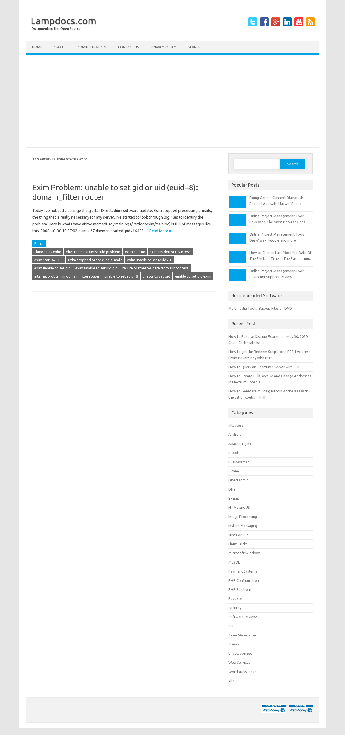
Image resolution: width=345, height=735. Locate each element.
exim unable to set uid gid (96, 268)
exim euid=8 (135, 252)
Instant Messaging (243, 526)
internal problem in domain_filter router (67, 276)
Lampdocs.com (63, 20)
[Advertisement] (172, 101)
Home (37, 47)
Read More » (160, 231)
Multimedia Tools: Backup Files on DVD (260, 308)
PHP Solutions (240, 589)
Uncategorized (240, 653)
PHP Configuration (243, 580)
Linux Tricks (237, 544)
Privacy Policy (163, 47)
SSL (231, 626)
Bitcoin (234, 453)
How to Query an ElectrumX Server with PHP (264, 367)
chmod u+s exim (47, 252)
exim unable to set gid (52, 268)
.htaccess (235, 425)
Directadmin (238, 480)
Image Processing (242, 517)
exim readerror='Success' (170, 252)
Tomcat (234, 644)
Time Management (243, 635)
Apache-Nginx (239, 444)
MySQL (234, 562)
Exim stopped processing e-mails (95, 260)
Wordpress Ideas (242, 672)
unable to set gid (156, 276)
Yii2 (231, 681)
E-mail (39, 243)
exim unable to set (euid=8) (149, 260)
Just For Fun (238, 535)
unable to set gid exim (193, 276)
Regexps (235, 598)
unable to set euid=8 (121, 276)
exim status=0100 (48, 260)
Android (235, 434)
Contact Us (128, 47)
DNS (232, 489)
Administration (91, 47)
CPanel (234, 471)
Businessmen (239, 462)
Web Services (239, 662)
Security (234, 608)
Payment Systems (242, 571)
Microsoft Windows (244, 553)
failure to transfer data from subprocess (155, 268)
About (59, 47)
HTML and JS (239, 507)
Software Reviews (243, 617)
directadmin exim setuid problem (93, 252)
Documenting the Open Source (56, 28)
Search (194, 47)
